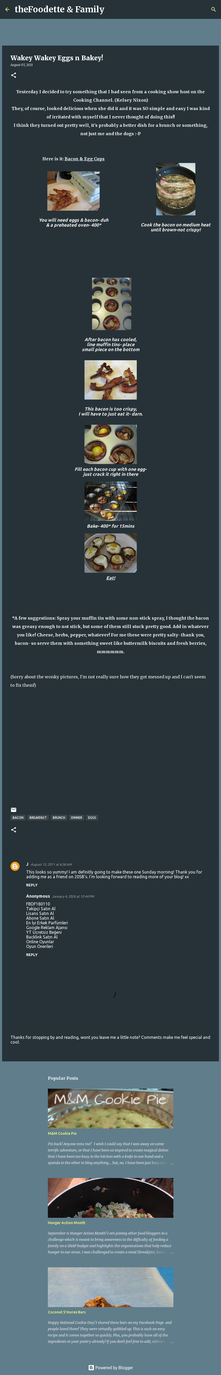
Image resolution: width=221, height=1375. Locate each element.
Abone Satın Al (40, 918)
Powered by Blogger (110, 1367)
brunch (59, 817)
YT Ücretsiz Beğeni (44, 932)
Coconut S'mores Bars (67, 1312)
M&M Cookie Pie (62, 1133)
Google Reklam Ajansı (46, 927)
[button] (13, 75)
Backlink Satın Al (42, 937)
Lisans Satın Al (40, 913)
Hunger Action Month (66, 1223)
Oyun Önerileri (39, 946)
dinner (76, 817)
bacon (18, 817)
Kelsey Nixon (131, 100)
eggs (92, 817)
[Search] (112, 9)
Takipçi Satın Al (40, 908)
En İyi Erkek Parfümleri (47, 922)
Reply (32, 885)
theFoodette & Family (59, 9)
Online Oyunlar (40, 941)
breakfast (38, 817)
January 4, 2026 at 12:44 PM (73, 896)
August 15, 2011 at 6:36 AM (51, 864)
